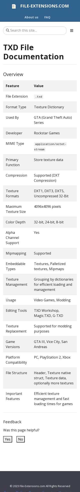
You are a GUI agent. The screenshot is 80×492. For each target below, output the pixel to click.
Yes (7, 439)
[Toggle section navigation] (71, 30)
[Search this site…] (35, 30)
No (20, 439)
